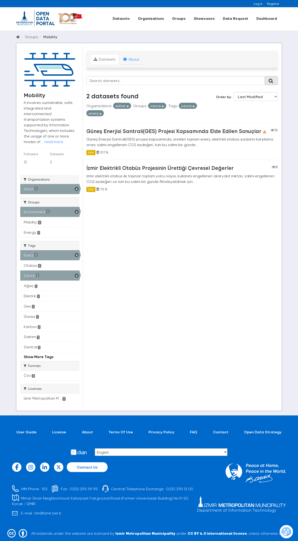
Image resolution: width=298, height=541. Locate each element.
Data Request (235, 18)
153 (44, 488)
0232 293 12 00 (179, 488)
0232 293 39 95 (84, 488)
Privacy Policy (161, 431)
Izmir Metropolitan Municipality (145, 533)
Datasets (121, 18)
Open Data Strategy (263, 431)
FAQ (193, 431)
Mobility (50, 36)
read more (53, 141)
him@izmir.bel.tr (48, 512)
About (131, 59)
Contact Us (87, 467)
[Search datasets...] (175, 80)
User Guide (26, 431)
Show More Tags (39, 356)
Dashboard (266, 18)
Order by (223, 97)
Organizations (151, 18)
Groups (179, 18)
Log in (258, 4)
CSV (91, 152)
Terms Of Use (120, 431)
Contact (220, 431)
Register (273, 4)
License (59, 431)
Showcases (204, 18)
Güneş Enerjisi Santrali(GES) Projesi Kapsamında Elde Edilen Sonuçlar (173, 130)
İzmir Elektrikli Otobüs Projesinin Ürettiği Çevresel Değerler (160, 167)
